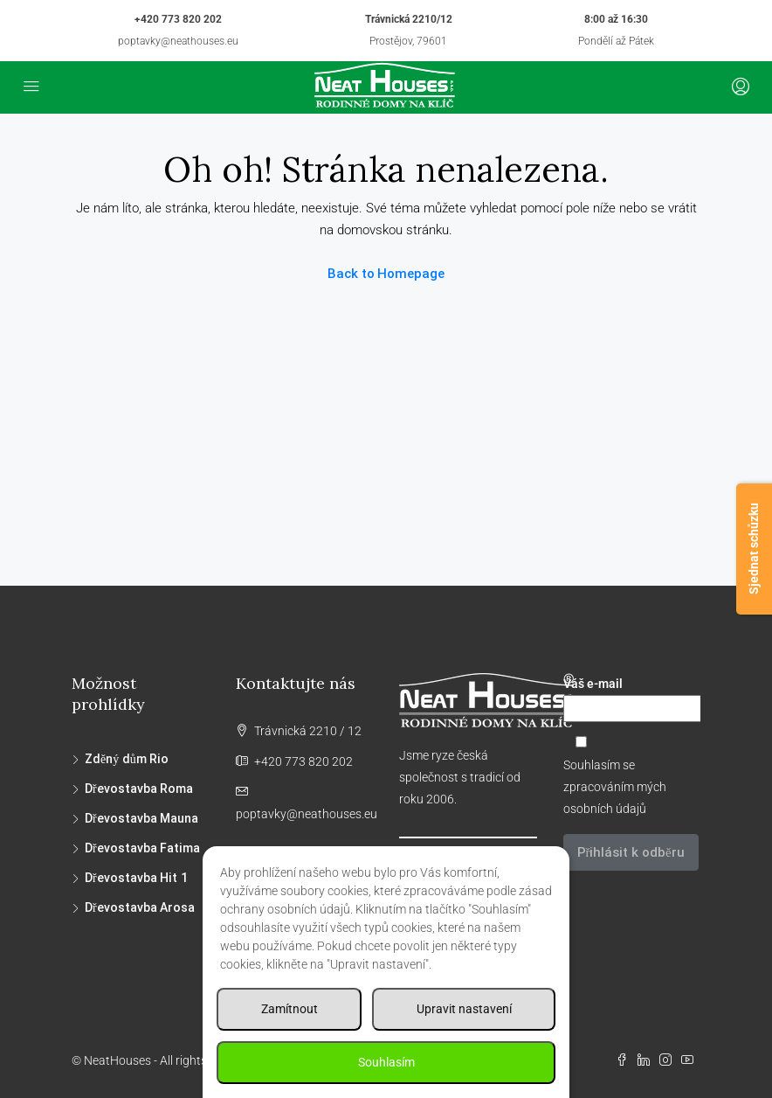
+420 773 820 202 (178, 19)
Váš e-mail (632, 699)
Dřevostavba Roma (139, 789)
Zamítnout (289, 1009)
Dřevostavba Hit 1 (136, 878)
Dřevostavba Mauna (141, 818)
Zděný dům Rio (127, 759)
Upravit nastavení (464, 1009)
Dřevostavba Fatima (142, 848)
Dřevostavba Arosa (140, 907)
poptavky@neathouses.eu (178, 41)
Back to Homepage (386, 273)
